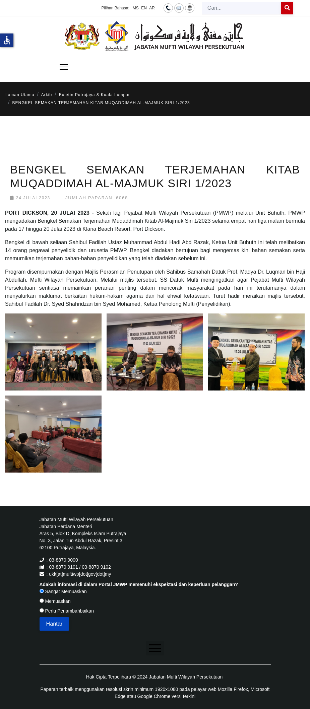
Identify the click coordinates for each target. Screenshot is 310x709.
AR (152, 8)
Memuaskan (55, 601)
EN (144, 8)
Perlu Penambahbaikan (67, 611)
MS (136, 8)
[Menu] (64, 67)
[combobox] (242, 8)
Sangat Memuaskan (63, 591)
